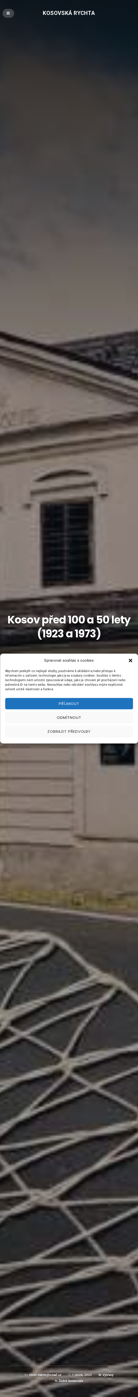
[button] (130, 660)
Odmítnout (69, 717)
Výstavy (108, 1375)
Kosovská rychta (69, 13)
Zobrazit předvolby (69, 731)
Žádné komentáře (70, 1381)
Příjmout (69, 703)
